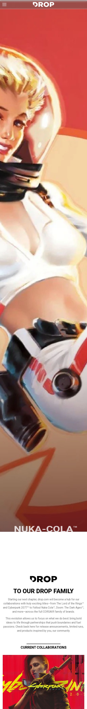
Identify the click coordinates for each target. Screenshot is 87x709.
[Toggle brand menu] (4, 4)
